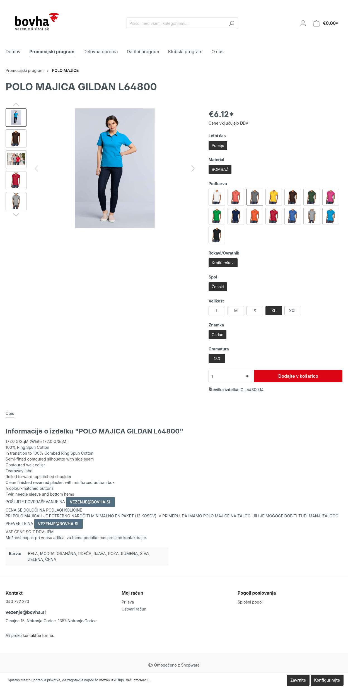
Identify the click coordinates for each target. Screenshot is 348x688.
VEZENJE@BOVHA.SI (90, 502)
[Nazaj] (36, 168)
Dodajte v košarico (298, 376)
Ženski (218, 286)
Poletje (218, 145)
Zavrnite (298, 680)
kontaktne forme (38, 635)
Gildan (217, 334)
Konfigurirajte (327, 680)
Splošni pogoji (251, 602)
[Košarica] (326, 23)
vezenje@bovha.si (26, 612)
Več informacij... (138, 680)
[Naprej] (193, 168)
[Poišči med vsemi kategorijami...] (176, 23)
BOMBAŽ (220, 169)
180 (217, 358)
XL (273, 310)
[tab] (10, 413)
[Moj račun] (303, 23)
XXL (292, 310)
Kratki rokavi (223, 262)
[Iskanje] (231, 23)
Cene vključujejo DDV (228, 123)
